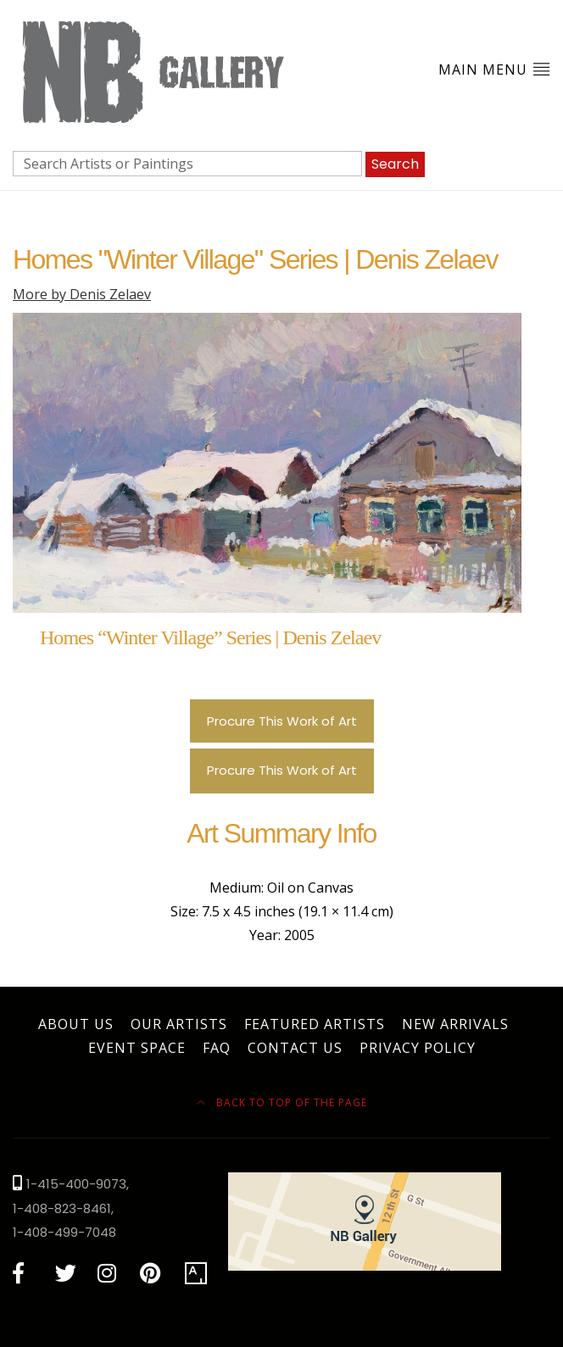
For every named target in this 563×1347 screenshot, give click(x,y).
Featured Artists (314, 1024)
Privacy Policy (418, 1047)
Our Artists (179, 1024)
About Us (76, 1024)
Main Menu (494, 69)
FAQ (217, 1047)
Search (395, 164)
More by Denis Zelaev (82, 294)
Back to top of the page (282, 1102)
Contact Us (295, 1047)
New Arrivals (455, 1024)
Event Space (137, 1047)
